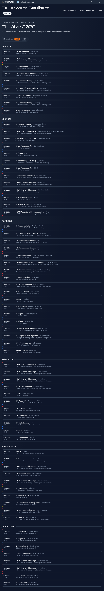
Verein (81, 11)
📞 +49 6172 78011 (8, 2)
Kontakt (99, 11)
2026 (17, 39)
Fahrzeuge (90, 11)
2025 (24, 39)
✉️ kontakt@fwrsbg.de (25, 2)
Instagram (99, 2)
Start (63, 11)
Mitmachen (72, 11)
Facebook (92, 2)
